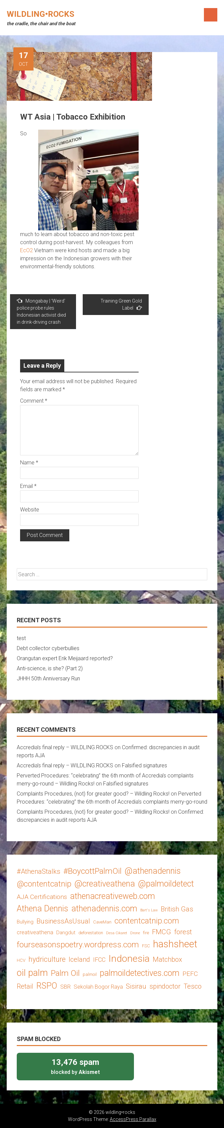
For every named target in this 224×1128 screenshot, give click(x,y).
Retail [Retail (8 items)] (25, 986)
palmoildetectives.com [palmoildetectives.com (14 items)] (139, 973)
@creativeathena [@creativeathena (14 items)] (104, 884)
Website (29, 509)
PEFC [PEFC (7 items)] (190, 974)
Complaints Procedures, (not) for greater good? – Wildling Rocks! (93, 794)
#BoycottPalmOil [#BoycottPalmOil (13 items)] (92, 871)
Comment (33, 401)
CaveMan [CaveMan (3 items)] (102, 921)
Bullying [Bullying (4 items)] (25, 922)
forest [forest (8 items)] (183, 932)
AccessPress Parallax (133, 1119)
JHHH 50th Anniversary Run (48, 678)
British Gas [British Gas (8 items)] (177, 909)
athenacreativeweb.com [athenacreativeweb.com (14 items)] (112, 896)
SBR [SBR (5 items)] (65, 986)
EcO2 (26, 250)
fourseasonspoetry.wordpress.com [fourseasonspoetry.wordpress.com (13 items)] (78, 944)
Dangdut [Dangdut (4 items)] (65, 933)
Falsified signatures (144, 765)
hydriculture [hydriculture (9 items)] (47, 959)
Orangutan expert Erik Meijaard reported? (65, 658)
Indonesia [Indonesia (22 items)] (129, 958)
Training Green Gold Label (121, 304)
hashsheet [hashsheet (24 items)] (175, 944)
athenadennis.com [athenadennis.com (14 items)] (104, 908)
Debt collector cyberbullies (48, 648)
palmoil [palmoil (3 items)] (90, 974)
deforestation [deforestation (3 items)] (90, 932)
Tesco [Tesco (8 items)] (192, 986)
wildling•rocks (40, 14)
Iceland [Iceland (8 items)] (79, 959)
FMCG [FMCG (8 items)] (161, 932)
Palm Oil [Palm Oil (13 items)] (65, 973)
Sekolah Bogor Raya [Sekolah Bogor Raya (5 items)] (98, 986)
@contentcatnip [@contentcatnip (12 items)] (44, 884)
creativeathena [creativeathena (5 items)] (35, 932)
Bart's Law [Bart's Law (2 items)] (149, 910)
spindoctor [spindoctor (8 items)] (164, 986)
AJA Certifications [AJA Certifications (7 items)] (42, 897)
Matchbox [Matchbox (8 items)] (167, 959)
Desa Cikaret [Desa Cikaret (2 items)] (116, 933)
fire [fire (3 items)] (146, 932)
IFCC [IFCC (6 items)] (99, 959)
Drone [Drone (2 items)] (135, 933)
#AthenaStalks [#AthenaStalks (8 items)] (38, 871)
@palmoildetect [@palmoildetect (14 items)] (166, 884)
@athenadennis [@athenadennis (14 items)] (153, 871)
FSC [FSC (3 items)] (146, 945)
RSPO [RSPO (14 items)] (46, 986)
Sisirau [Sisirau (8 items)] (136, 986)
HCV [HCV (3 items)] (21, 960)
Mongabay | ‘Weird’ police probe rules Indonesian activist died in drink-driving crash (41, 311)
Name (29, 462)
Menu (210, 14)
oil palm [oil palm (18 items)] (32, 972)
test (21, 638)
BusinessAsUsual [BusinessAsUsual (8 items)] (63, 921)
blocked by (75, 1066)
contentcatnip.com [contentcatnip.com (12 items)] (147, 921)
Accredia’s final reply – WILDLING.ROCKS (65, 747)
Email (28, 486)
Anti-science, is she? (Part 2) (50, 668)
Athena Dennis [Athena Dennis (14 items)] (42, 908)
